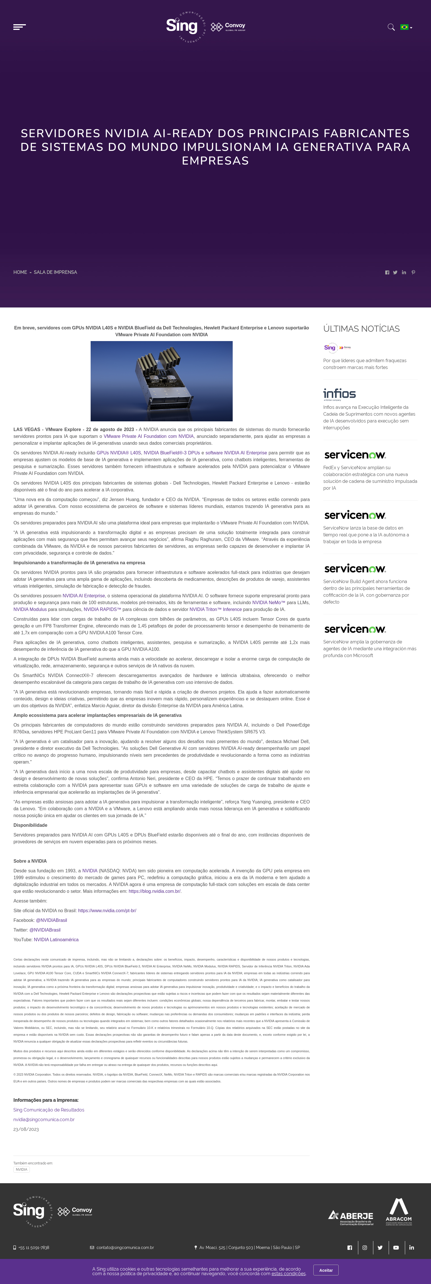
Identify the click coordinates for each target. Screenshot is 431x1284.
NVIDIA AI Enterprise (84, 595)
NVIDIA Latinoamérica (56, 939)
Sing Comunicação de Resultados (48, 1110)
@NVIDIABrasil (51, 920)
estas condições (289, 1273)
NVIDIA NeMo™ (268, 602)
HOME (20, 272)
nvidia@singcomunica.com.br (44, 1119)
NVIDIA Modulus (30, 609)
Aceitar (326, 1270)
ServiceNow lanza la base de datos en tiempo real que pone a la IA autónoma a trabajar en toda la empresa (366, 534)
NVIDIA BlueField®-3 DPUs (172, 452)
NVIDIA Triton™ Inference (216, 609)
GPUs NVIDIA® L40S (119, 452)
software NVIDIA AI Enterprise (236, 452)
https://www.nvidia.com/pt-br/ (107, 910)
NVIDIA (89, 870)
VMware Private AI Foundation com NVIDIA (148, 436)
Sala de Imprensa (55, 272)
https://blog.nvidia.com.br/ (154, 891)
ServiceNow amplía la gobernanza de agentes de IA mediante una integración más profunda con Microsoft (370, 648)
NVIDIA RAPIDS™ (102, 609)
